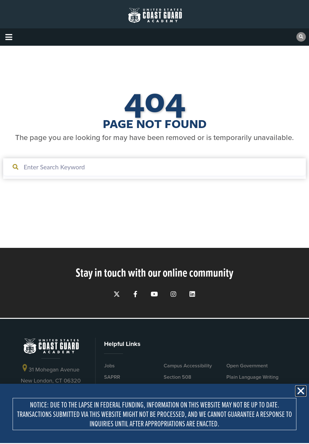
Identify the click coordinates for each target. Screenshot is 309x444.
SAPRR (112, 379)
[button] (8, 37)
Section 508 (177, 379)
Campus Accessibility (188, 367)
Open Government (247, 367)
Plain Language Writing (252, 379)
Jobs (109, 367)
